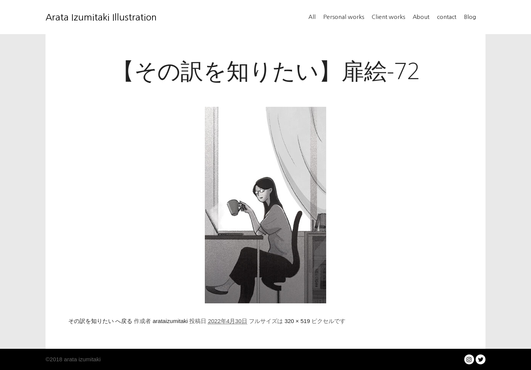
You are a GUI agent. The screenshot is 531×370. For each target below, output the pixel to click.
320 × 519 (297, 321)
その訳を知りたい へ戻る (100, 321)
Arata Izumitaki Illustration (83, 17)
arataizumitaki (170, 321)
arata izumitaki (81, 359)
